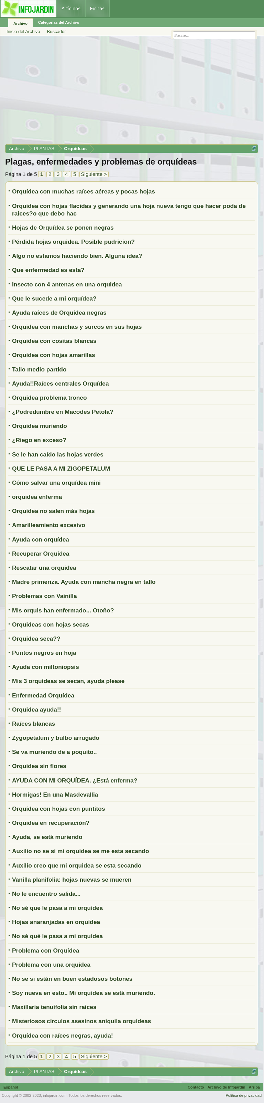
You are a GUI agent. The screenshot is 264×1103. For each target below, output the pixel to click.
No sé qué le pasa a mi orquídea (57, 936)
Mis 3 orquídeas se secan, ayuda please (68, 680)
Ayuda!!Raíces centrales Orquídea (60, 383)
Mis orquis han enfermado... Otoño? (63, 610)
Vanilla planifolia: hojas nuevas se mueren (72, 879)
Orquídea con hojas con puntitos (58, 808)
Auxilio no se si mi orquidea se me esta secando (80, 851)
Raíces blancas (33, 723)
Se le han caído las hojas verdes (57, 454)
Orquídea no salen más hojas (53, 510)
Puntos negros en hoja (44, 652)
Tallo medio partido (39, 369)
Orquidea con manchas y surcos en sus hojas (77, 326)
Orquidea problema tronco (49, 397)
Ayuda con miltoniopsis (45, 666)
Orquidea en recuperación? (50, 822)
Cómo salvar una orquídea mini (56, 482)
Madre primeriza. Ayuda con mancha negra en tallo (84, 581)
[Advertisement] (131, 92)
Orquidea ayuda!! (36, 709)
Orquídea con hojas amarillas (53, 354)
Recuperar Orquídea (40, 553)
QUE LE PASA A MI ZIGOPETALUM (61, 468)
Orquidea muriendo (39, 425)
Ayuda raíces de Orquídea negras (59, 312)
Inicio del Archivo (23, 31)
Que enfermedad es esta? (48, 269)
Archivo (20, 23)
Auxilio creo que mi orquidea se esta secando (77, 865)
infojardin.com (54, 1095)
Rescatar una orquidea (44, 567)
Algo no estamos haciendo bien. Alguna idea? (77, 255)
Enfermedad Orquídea (43, 695)
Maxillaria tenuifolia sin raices (54, 1007)
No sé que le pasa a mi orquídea (57, 907)
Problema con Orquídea (45, 950)
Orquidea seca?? (36, 638)
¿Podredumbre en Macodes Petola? (62, 411)
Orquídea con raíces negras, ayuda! (62, 1035)
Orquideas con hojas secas (50, 624)
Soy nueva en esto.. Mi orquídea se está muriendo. (83, 992)
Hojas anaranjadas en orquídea (56, 921)
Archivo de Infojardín (226, 1087)
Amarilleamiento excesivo (48, 525)
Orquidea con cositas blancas (54, 340)
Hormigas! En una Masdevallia (55, 794)
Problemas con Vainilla (44, 595)
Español (10, 1087)
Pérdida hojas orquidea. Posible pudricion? (73, 241)
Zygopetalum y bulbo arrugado (55, 737)
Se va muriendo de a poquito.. (54, 751)
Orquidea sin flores (39, 766)
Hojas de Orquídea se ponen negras (63, 227)
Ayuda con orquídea (40, 539)
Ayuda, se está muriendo (47, 836)
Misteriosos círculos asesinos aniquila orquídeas (81, 1021)
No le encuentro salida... (46, 893)
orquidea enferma (37, 496)
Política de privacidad (244, 1095)
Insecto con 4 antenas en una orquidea (67, 284)
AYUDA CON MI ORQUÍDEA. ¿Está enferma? (75, 780)
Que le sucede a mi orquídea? (54, 298)
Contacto (196, 1087)
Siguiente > (94, 174)
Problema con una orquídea (51, 964)
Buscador (56, 31)
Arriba (254, 1087)
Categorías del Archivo (58, 22)
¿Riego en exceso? (39, 440)
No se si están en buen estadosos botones (72, 978)
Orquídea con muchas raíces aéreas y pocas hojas (83, 191)
